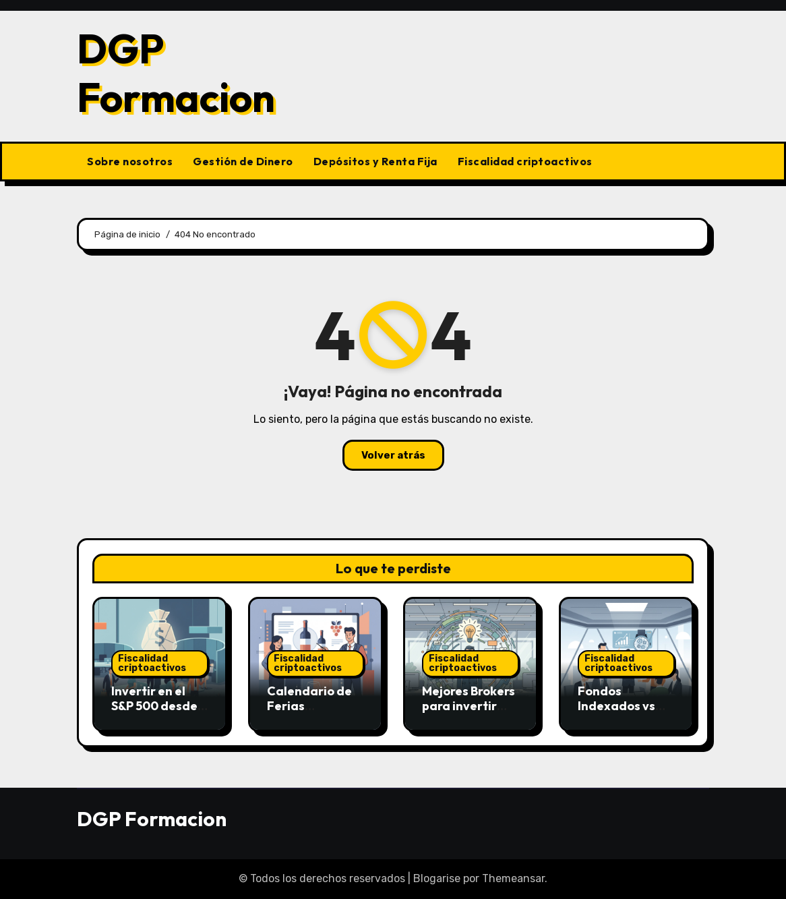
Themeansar (513, 878)
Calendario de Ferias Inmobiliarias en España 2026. (314, 713)
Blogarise (436, 878)
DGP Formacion (176, 73)
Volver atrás (393, 455)
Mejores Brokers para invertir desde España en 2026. (468, 713)
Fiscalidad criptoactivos (525, 161)
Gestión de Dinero (243, 161)
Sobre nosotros (130, 161)
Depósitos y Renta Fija (375, 161)
